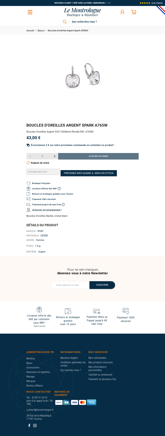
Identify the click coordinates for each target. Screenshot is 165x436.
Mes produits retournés (100, 362)
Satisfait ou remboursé (100, 374)
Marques (30, 381)
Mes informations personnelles (97, 368)
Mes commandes (97, 357)
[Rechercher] (88, 22)
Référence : (33, 235)
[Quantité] (42, 156)
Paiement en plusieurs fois (102, 379)
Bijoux (29, 363)
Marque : (31, 231)
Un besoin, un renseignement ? (47, 210)
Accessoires (32, 367)
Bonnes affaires (34, 385)
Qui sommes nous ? (70, 370)
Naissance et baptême (38, 372)
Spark (40, 231)
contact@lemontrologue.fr (40, 409)
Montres (30, 358)
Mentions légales (69, 357)
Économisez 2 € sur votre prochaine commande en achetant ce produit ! (72, 145)
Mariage (30, 376)
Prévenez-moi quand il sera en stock (88, 173)
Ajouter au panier (98, 156)
